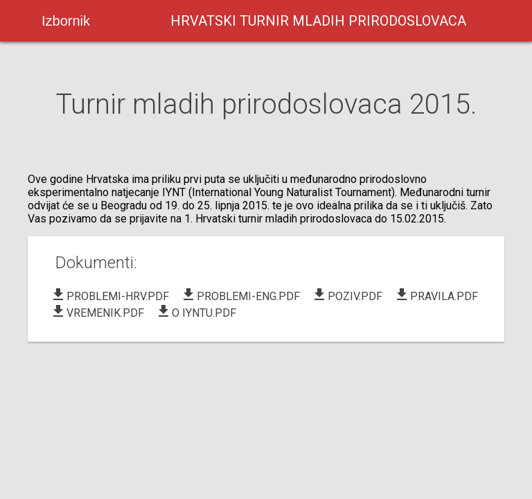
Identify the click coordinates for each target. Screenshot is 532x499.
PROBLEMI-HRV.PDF (109, 296)
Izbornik (66, 20)
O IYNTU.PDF (195, 312)
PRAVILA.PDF (435, 296)
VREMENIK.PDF (97, 312)
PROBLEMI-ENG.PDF (240, 296)
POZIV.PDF (346, 296)
